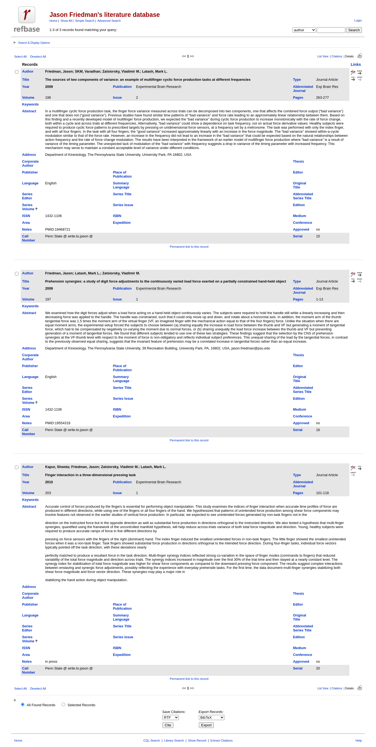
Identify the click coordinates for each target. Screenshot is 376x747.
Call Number (28, 238)
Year (25, 87)
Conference (302, 223)
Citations (336, 56)
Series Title (122, 194)
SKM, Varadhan (87, 71)
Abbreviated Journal (303, 89)
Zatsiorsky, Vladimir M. (121, 71)
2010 (49, 482)
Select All (20, 56)
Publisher (30, 172)
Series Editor (27, 196)
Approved (301, 229)
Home (53, 20)
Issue (117, 97)
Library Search (174, 740)
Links (356, 64)
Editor (298, 172)
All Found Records (41, 705)
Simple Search (85, 20)
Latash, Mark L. (154, 71)
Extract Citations (222, 740)
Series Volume (28, 207)
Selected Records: (82, 705)
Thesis (298, 161)
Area (26, 223)
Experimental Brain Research (158, 87)
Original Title (299, 185)
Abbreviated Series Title (303, 196)
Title (25, 80)
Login (358, 20)
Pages (298, 97)
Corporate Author (30, 163)
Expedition (122, 223)
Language (30, 183)
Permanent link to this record (189, 246)
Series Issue (123, 205)
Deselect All (38, 56)
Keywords (30, 104)
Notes (27, 229)
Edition (299, 205)
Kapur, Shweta (57, 467)
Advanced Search (109, 20)
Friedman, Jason (59, 71)
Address (29, 155)
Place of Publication (122, 174)
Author (27, 71)
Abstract (29, 111)
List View (322, 56)
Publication (122, 87)
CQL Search (151, 740)
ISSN (26, 216)
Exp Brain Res (327, 87)
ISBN (117, 216)
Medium (299, 216)
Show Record (197, 740)
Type (297, 80)
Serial (297, 236)
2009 (49, 87)
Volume (28, 97)
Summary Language (121, 185)
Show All (66, 20)
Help (359, 740)
